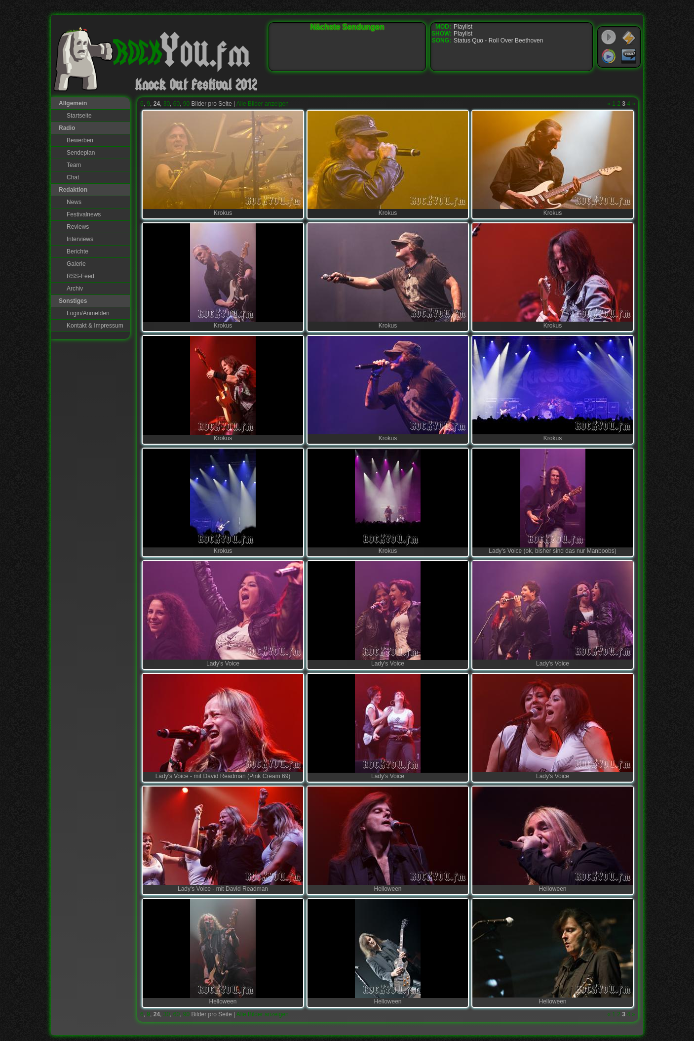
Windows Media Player (609, 56)
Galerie (76, 263)
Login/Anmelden (88, 313)
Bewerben (80, 140)
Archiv (75, 288)
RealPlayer (629, 56)
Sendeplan (81, 152)
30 (166, 103)
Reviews (78, 226)
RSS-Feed (80, 276)
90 (186, 103)
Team (74, 165)
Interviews (80, 239)
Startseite (79, 115)
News (74, 202)
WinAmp (629, 37)
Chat (73, 177)
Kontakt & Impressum (95, 325)
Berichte (77, 251)
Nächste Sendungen (347, 27)
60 (176, 103)
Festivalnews (84, 214)
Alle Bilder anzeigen (262, 103)
